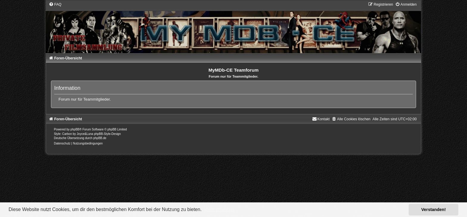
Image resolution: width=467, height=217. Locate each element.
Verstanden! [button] (433, 209)
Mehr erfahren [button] (219, 209)
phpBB (75, 129)
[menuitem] (55, 4)
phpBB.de (99, 138)
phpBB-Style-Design (107, 134)
